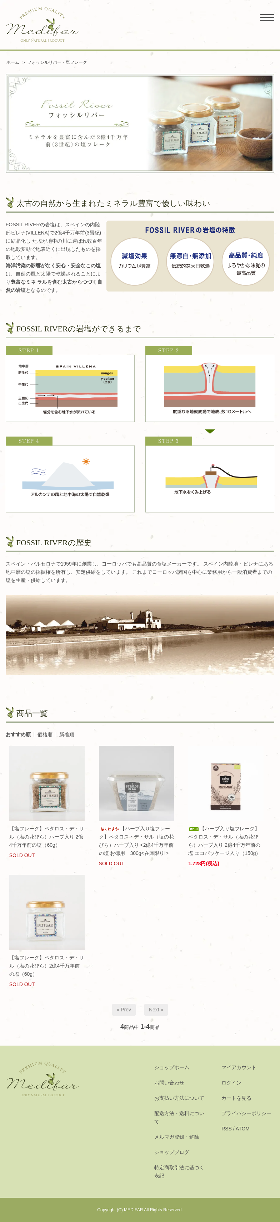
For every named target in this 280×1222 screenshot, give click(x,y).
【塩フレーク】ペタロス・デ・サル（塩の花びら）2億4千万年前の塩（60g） (46, 966)
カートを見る (236, 1098)
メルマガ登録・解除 (176, 1137)
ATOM (243, 1128)
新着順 (66, 734)
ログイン (231, 1083)
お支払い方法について (179, 1098)
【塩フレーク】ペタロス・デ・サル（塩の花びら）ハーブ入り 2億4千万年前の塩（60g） (46, 837)
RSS (226, 1128)
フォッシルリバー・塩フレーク (57, 62)
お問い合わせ (169, 1083)
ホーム (12, 62)
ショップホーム (171, 1067)
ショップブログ (171, 1152)
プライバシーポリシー (246, 1113)
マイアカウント (238, 1067)
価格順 (45, 734)
